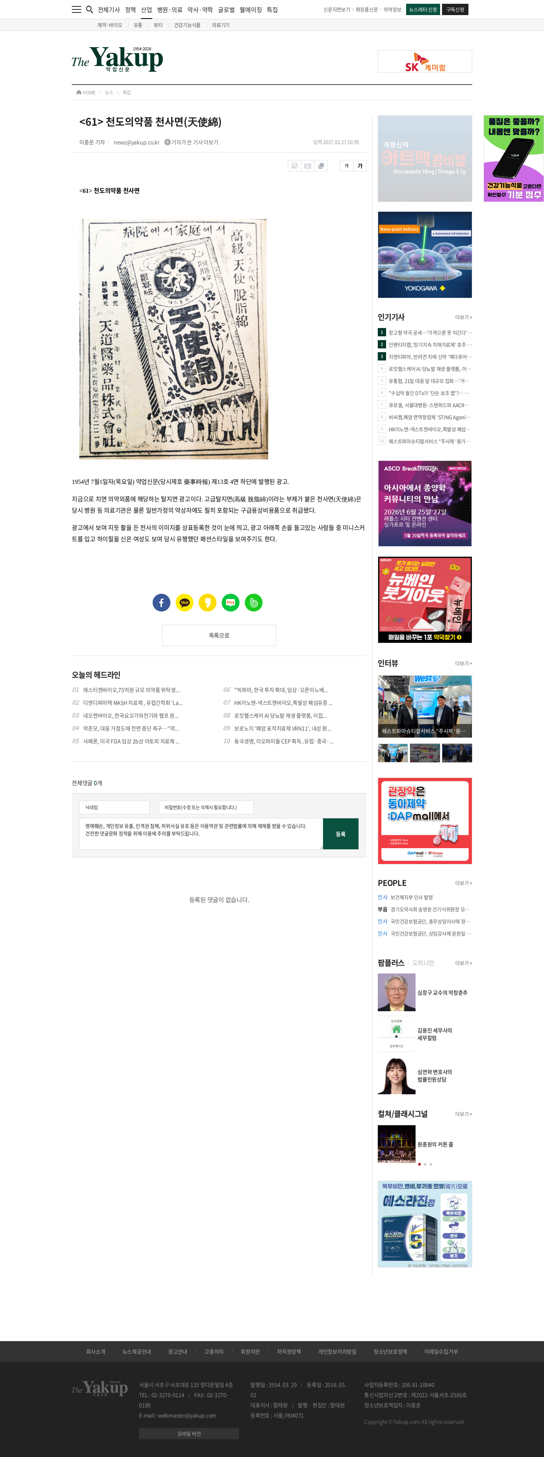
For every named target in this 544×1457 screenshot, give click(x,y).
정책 (130, 9)
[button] (419, 1164)
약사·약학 (200, 9)
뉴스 (109, 92)
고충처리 (214, 1351)
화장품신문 (367, 9)
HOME (86, 92)
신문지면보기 (336, 9)
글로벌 (226, 9)
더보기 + (463, 316)
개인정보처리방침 (337, 1351)
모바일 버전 (189, 1433)
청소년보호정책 (390, 1351)
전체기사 (109, 9)
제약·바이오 (109, 24)
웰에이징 (251, 9)
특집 (272, 9)
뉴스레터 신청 (423, 9)
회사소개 (95, 1351)
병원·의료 (170, 9)
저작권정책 (289, 1351)
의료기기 (221, 24)
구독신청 (455, 9)
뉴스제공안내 (136, 1351)
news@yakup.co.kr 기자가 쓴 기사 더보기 (166, 142)
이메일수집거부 (441, 1351)
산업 (146, 12)
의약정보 (392, 9)
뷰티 (158, 24)
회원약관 (250, 1351)
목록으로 (219, 635)
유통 (138, 24)
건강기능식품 (187, 24)
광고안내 (177, 1351)
